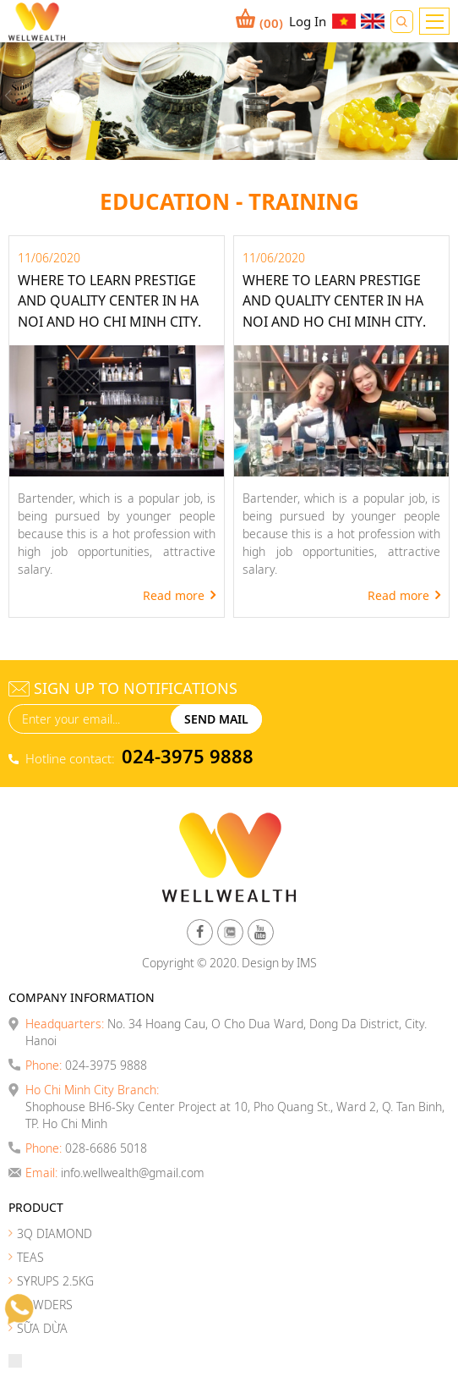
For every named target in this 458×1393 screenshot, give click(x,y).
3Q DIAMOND (54, 1233)
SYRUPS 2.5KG (55, 1281)
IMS (307, 963)
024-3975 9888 (188, 755)
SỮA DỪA (42, 1328)
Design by (268, 963)
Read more (173, 595)
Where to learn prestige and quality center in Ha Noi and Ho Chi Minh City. (109, 301)
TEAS (30, 1257)
